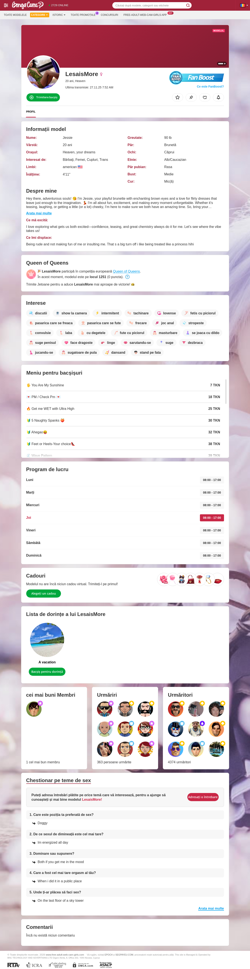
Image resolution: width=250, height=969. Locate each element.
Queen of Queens (126, 271)
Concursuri (109, 14)
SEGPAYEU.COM (124, 954)
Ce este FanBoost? (210, 86)
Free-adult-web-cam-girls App (146, 14)
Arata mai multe (39, 213)
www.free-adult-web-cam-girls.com (65, 954)
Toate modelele (15, 14)
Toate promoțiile (84, 14)
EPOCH (109, 954)
